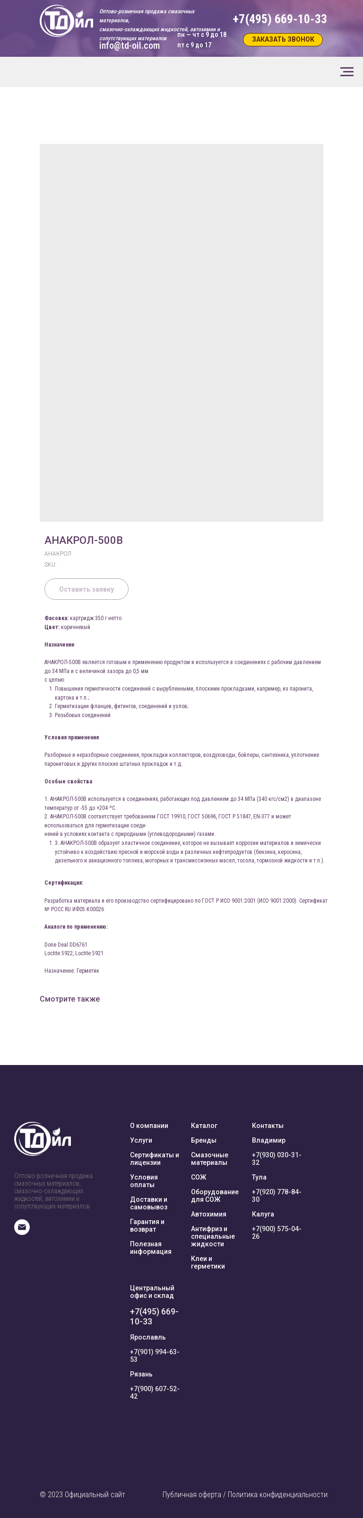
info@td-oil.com (129, 45)
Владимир (268, 1140)
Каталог (204, 1125)
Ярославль (148, 1337)
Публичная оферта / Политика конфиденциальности (245, 1494)
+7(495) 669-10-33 (154, 1316)
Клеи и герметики (208, 1262)
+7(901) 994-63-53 (155, 1355)
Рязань (141, 1374)
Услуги (141, 1140)
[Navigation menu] (347, 72)
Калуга (263, 1214)
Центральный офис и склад (152, 1291)
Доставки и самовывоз (148, 1203)
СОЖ (198, 1177)
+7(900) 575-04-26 (277, 1232)
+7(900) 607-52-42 (155, 1392)
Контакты (268, 1125)
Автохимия (208, 1214)
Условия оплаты (144, 1181)
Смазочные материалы (209, 1158)
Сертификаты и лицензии (154, 1158)
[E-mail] (22, 1232)
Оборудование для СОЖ (215, 1195)
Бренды (203, 1140)
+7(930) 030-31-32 (277, 1158)
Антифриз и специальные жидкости (213, 1236)
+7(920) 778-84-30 (277, 1195)
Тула (259, 1177)
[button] (283, 39)
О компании (149, 1125)
